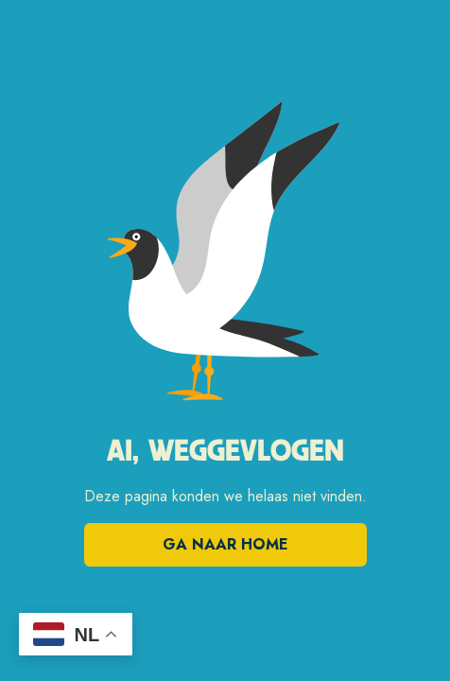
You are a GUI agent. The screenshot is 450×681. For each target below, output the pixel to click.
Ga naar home (225, 544)
